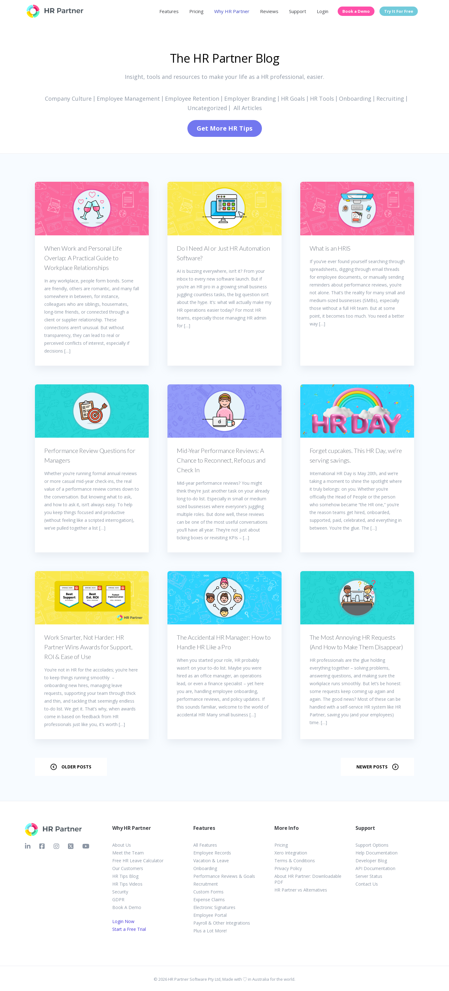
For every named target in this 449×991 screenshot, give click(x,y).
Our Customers (127, 868)
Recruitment (205, 884)
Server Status (368, 876)
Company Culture (68, 98)
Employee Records (212, 853)
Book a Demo (356, 11)
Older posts (76, 767)
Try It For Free (398, 11)
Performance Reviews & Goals (224, 876)
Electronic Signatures (214, 907)
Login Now (123, 921)
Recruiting (390, 98)
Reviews (269, 11)
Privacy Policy (288, 868)
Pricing (196, 11)
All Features (205, 845)
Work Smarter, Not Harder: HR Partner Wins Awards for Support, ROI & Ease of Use (88, 646)
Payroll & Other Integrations (221, 923)
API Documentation (375, 868)
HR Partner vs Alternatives (300, 890)
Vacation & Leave (211, 861)
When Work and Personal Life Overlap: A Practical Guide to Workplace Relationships (83, 257)
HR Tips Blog (125, 876)
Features (169, 11)
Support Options (372, 845)
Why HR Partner (231, 11)
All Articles (248, 108)
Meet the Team (128, 853)
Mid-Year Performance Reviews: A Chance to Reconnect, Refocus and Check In (221, 460)
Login (322, 11)
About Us (121, 845)
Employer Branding (250, 98)
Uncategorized (207, 108)
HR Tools (322, 98)
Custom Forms (208, 892)
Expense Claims (209, 899)
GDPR (118, 899)
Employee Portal (210, 915)
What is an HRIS (330, 248)
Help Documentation (376, 853)
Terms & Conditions (294, 861)
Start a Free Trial (129, 929)
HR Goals (293, 98)
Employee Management (128, 98)
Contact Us (366, 884)
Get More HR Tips (225, 128)
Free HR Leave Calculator (137, 861)
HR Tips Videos (127, 884)
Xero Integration (290, 853)
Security (120, 892)
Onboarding (355, 98)
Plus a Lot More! (210, 931)
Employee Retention (192, 98)
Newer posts (372, 767)
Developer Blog (371, 861)
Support (297, 11)
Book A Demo (126, 907)
